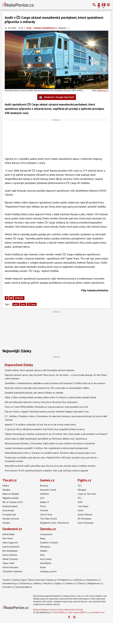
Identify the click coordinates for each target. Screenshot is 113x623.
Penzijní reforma (10, 518)
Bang (42, 538)
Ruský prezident (10, 506)
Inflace (5, 485)
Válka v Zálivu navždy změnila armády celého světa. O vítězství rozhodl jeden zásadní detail (50, 397)
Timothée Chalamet (12, 571)
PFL (80, 497)
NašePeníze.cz (102, 90)
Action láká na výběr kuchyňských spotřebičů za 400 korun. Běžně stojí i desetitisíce (46, 438)
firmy (23, 304)
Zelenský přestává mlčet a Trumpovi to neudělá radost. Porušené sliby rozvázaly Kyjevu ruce (50, 452)
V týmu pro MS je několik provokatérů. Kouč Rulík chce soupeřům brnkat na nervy (45, 429)
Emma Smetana (10, 567)
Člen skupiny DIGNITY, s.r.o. (80, 612)
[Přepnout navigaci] (99, 4)
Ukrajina (6, 489)
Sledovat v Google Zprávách (56, 97)
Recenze (44, 485)
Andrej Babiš (8, 534)
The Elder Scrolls (48, 518)
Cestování (40, 579)
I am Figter (83, 506)
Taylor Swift (8, 563)
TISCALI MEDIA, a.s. (60, 612)
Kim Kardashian (10, 550)
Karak (43, 567)
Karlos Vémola (85, 514)
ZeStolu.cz (79, 579)
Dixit (42, 554)
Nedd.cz (38, 583)
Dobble (43, 550)
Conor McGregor (86, 522)
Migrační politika (10, 497)
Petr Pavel (7, 538)
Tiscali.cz (9, 480)
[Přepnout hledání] (94, 4)
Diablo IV (44, 502)
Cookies (53, 609)
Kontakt (80, 609)
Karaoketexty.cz (10, 583)
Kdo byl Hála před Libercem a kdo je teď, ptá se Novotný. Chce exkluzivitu (41, 402)
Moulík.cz (48, 583)
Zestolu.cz (48, 529)
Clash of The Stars (87, 493)
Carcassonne (46, 534)
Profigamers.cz (65, 579)
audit (15, 304)
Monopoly (45, 546)
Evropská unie (9, 514)
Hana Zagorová (10, 542)
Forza (43, 506)
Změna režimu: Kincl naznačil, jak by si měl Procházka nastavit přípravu (40, 370)
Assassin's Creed (48, 489)
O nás (102, 612)
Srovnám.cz (8, 586)
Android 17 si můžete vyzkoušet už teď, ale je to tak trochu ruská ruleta (40, 424)
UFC (80, 485)
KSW (80, 502)
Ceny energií (8, 510)
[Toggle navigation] (108, 4)
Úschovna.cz (26, 583)
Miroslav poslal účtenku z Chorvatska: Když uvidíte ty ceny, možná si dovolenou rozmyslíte (50, 443)
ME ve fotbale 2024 (12, 502)
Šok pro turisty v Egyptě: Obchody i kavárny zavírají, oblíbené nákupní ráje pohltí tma (47, 411)
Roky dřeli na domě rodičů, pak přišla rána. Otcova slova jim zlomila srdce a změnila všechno (50, 465)
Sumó (80, 510)
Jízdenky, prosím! (48, 571)
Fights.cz (84, 480)
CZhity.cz (81, 583)
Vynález (6, 522)
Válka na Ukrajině (10, 493)
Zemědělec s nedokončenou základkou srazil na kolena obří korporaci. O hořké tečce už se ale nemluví (55, 383)
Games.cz (47, 480)
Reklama (36, 609)
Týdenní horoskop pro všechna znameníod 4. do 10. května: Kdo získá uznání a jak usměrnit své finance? (56, 433)
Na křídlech (45, 563)
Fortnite (44, 510)
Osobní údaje (63, 609)
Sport (24, 579)
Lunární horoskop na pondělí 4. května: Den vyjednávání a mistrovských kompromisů (46, 448)
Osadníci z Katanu (49, 542)
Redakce (45, 609)
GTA (42, 497)
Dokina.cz (70, 583)
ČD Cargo (32, 304)
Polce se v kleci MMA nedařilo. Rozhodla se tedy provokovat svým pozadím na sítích (46, 406)
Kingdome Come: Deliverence (54, 522)
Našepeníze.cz (95, 583)
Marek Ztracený (10, 559)
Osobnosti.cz (12, 529)
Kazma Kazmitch (10, 546)
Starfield (44, 493)
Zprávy (16, 579)
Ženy (31, 579)
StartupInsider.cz (23, 586)
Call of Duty (46, 514)
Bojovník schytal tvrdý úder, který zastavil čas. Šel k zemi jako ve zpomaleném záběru (47, 387)
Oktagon (82, 489)
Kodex (73, 609)
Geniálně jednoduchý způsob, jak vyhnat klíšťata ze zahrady (34, 392)
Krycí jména (46, 559)
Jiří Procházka (84, 518)
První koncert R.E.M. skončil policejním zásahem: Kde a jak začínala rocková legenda (46, 470)
